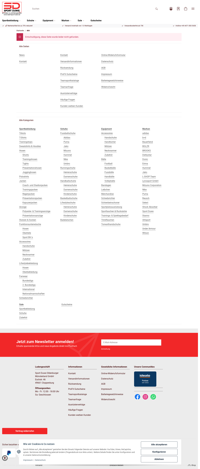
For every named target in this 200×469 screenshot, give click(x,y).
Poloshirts (24, 176)
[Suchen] (91, 9)
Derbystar (147, 155)
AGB (103, 384)
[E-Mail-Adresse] (131, 342)
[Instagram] (145, 396)
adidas (145, 133)
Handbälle (109, 176)
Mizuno (67, 150)
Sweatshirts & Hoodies (30, 146)
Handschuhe (29, 246)
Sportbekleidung (27, 309)
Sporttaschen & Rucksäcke (114, 211)
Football (108, 163)
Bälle (103, 159)
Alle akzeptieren (159, 444)
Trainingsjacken (30, 189)
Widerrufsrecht (108, 399)
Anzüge (22, 207)
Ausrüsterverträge (76, 404)
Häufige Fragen (75, 410)
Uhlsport (146, 220)
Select (145, 202)
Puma (66, 142)
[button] (171, 9)
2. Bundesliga (29, 285)
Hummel (68, 155)
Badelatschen (66, 220)
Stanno (145, 215)
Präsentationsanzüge (33, 215)
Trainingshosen (30, 159)
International (29, 289)
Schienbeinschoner (110, 202)
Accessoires (25, 241)
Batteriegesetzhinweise (112, 394)
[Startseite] (12, 8)
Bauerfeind (147, 142)
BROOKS (146, 150)
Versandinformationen (79, 378)
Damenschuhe (70, 176)
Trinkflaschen (107, 220)
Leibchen (105, 189)
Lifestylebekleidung (28, 263)
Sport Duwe (147, 211)
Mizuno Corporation (151, 185)
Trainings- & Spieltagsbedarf (114, 215)
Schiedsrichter (26, 298)
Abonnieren (171, 342)
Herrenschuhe (70, 172)
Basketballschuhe (68, 198)
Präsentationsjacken (32, 198)
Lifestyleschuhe (67, 202)
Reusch (145, 198)
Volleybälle (110, 181)
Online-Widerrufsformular (113, 373)
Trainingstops (25, 142)
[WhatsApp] (153, 396)
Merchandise (107, 194)
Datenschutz (40, 460)
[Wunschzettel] (178, 9)
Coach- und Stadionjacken (35, 185)
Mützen (26, 250)
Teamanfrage (74, 399)
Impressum (28, 460)
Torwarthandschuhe (110, 224)
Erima (145, 163)
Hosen (22, 150)
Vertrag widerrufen (24, 431)
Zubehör (27, 259)
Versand (38, 465)
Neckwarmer (28, 254)
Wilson (145, 233)
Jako (66, 146)
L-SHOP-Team (149, 176)
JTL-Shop (192, 465)
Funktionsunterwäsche (30, 224)
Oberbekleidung (30, 272)
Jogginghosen (29, 172)
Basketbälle (110, 168)
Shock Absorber (149, 207)
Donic (145, 159)
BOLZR (145, 146)
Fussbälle (109, 172)
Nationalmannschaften (34, 293)
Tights (26, 163)
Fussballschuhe (67, 133)
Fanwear (23, 276)
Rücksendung (74, 384)
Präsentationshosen (32, 168)
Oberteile (27, 233)
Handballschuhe (68, 181)
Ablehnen (159, 459)
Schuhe (22, 313)
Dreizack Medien (116, 465)
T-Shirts (22, 137)
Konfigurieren (159, 452)
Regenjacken (29, 194)
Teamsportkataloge (77, 394)
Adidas (67, 137)
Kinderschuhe (70, 194)
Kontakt (72, 373)
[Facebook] (137, 396)
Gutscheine (66, 304)
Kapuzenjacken (30, 202)
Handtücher (110, 142)
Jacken (22, 181)
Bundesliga (28, 280)
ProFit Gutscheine (76, 389)
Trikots (22, 133)
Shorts (26, 155)
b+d (144, 137)
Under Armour (149, 228)
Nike (66, 159)
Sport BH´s (28, 237)
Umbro (67, 163)
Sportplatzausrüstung (111, 207)
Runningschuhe (67, 168)
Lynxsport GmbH (150, 181)
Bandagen (106, 185)
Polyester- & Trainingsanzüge (36, 211)
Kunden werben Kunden (79, 415)
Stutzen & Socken (27, 220)
